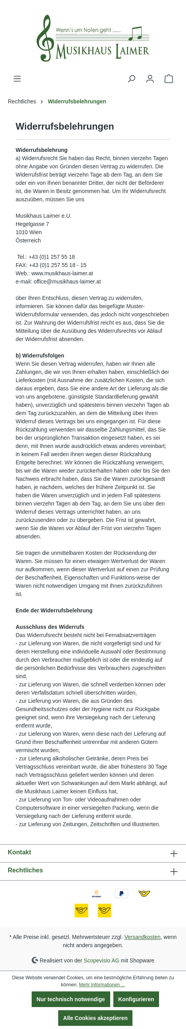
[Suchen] (131, 79)
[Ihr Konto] (150, 79)
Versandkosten (142, 937)
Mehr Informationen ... (102, 984)
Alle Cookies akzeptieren (95, 1018)
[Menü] (17, 79)
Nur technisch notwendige (71, 999)
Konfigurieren (136, 999)
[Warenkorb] (168, 79)
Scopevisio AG (101, 960)
